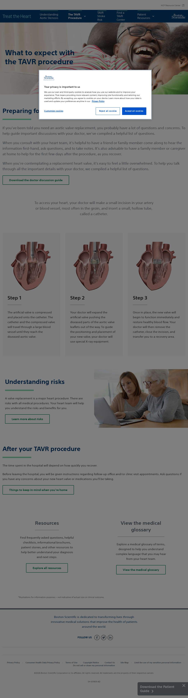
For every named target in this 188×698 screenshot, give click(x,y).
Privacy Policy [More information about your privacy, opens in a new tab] (98, 101)
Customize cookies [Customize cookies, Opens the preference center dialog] (53, 111)
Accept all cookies (134, 111)
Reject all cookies (108, 111)
